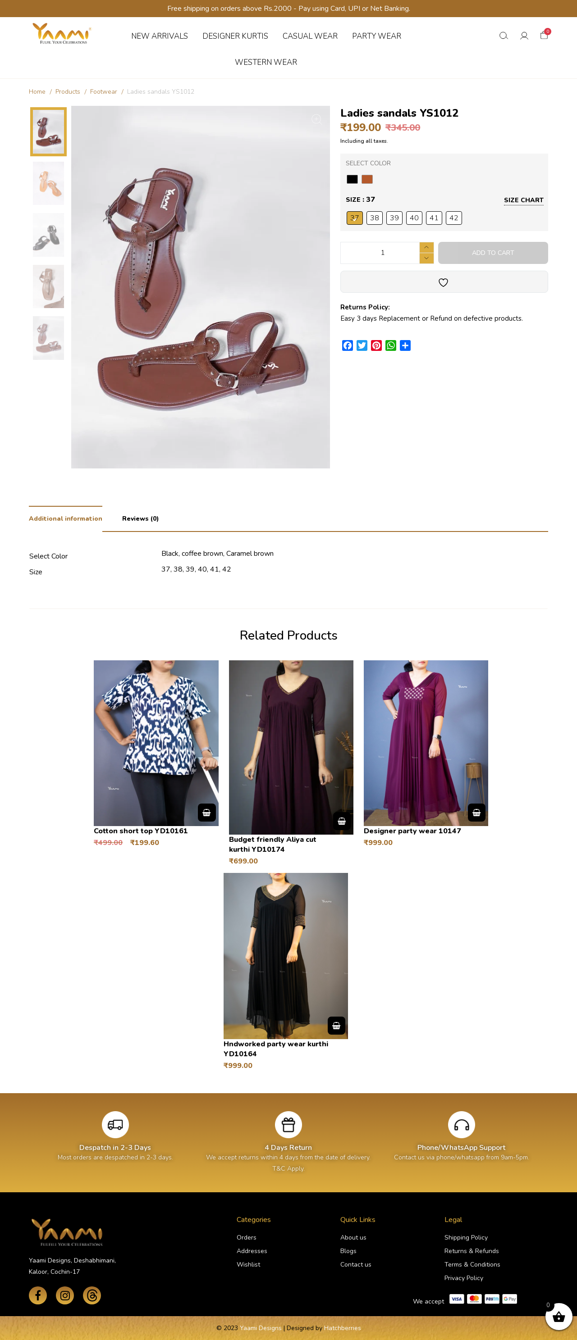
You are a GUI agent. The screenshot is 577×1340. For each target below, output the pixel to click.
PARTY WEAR (376, 36)
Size (353, 200)
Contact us (355, 1264)
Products (67, 91)
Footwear (103, 91)
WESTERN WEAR (266, 62)
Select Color (368, 163)
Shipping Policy (466, 1237)
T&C (278, 1168)
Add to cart (493, 253)
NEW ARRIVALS (159, 36)
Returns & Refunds (471, 1251)
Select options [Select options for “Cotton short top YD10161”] (206, 813)
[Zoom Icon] (317, 119)
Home (37, 91)
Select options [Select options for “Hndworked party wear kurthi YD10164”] (336, 1026)
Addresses (252, 1251)
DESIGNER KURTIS (235, 36)
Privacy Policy (463, 1278)
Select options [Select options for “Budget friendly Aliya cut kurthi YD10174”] (342, 821)
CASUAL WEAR (310, 36)
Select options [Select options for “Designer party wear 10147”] (476, 813)
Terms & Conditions (472, 1264)
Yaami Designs (261, 1328)
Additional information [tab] (65, 518)
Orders (246, 1237)
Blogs (348, 1251)
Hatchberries (342, 1328)
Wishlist (248, 1264)
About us (353, 1237)
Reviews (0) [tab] (140, 518)
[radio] (352, 179)
